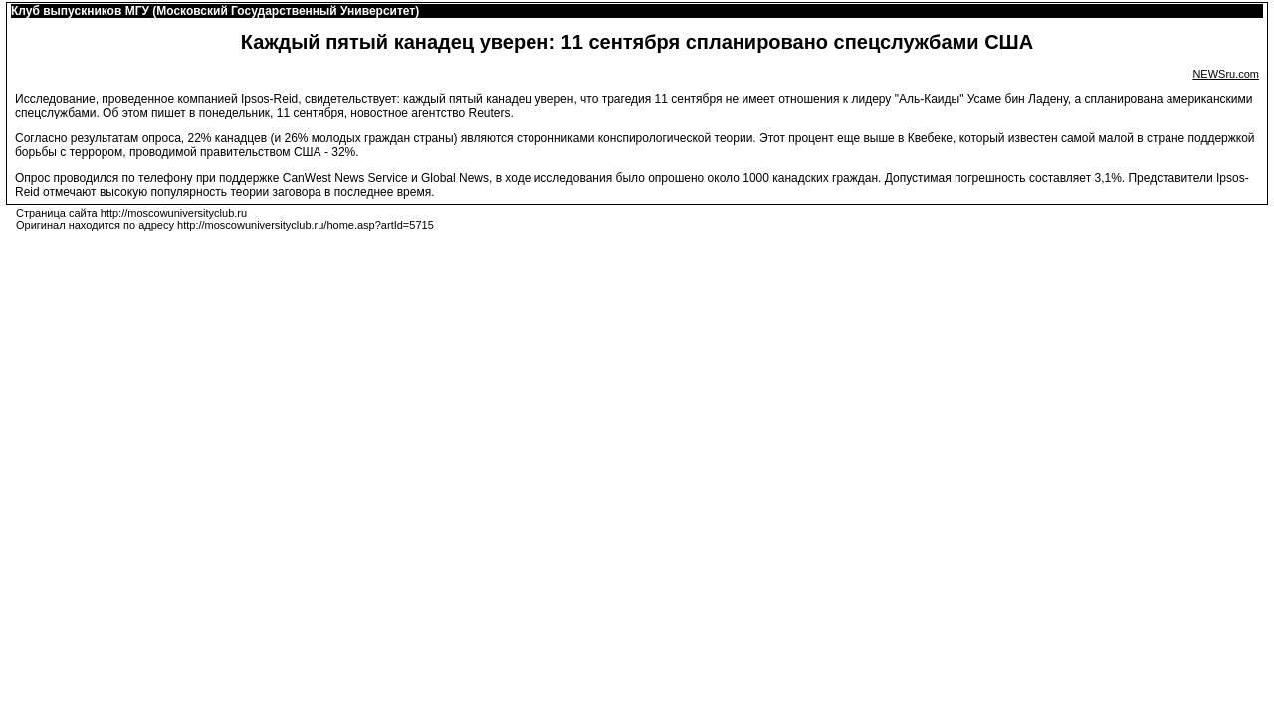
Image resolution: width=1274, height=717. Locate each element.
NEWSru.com (1225, 74)
